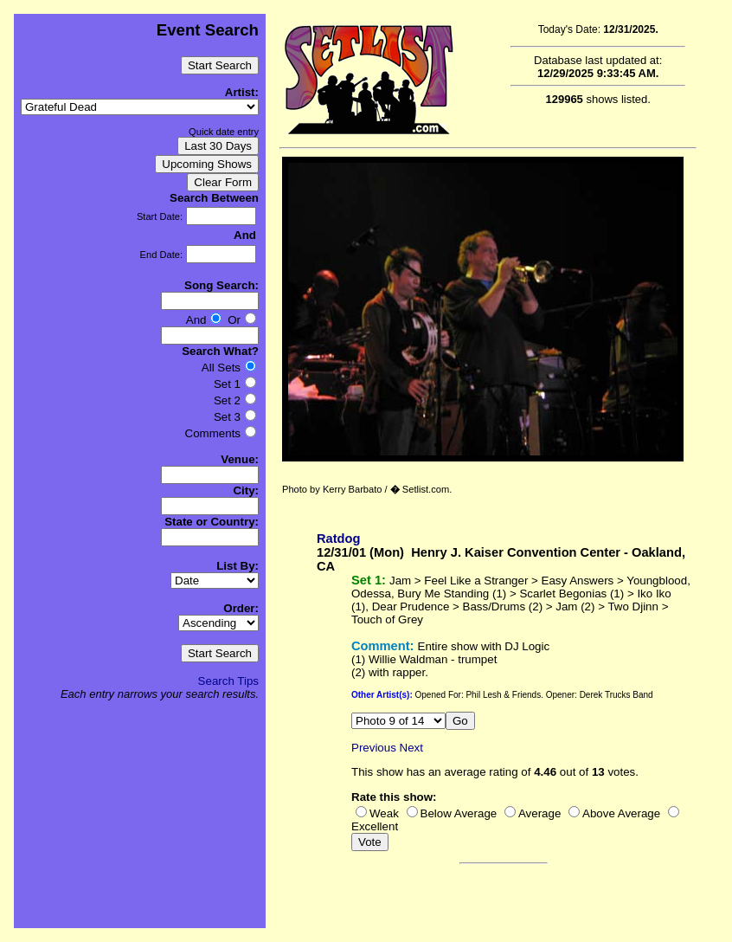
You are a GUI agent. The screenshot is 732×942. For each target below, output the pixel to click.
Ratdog (338, 538)
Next (411, 747)
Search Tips (228, 680)
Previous (373, 747)
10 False (398, 721)
